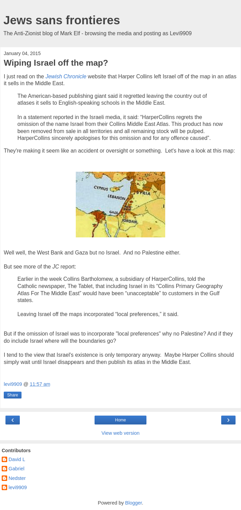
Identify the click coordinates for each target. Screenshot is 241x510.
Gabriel (16, 468)
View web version (120, 433)
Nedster (17, 478)
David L (17, 459)
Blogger (133, 503)
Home (120, 420)
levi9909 (18, 487)
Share (12, 395)
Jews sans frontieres (61, 20)
